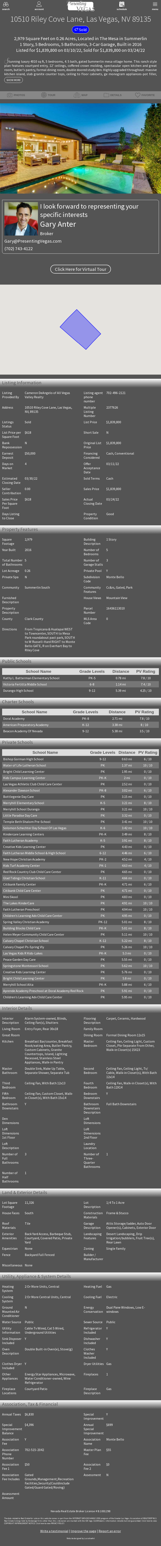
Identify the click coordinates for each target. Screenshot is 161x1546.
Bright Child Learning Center (23, 771)
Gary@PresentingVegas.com (33, 241)
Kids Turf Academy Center (21, 865)
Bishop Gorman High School (23, 759)
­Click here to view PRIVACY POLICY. (50, 1523)
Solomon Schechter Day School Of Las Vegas (34, 828)
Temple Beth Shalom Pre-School (27, 822)
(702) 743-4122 (18, 248)
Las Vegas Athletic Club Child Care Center (32, 784)
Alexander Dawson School (21, 790)
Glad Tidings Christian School (24, 878)
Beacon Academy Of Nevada (23, 731)
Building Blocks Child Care (21, 928)
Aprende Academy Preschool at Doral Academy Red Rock (43, 991)
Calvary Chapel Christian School (26, 941)
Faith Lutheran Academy (20, 840)
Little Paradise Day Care (20, 815)
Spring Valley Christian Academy (26, 922)
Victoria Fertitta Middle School (25, 684)
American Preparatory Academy (25, 725)
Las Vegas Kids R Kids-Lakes (23, 953)
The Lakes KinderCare (18, 903)
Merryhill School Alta (18, 984)
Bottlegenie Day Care (18, 797)
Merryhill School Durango (21, 809)
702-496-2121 (116, 393)
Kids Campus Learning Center (24, 778)
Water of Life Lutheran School (24, 765)
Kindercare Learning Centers (23, 834)
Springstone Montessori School (25, 966)
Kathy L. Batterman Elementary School (31, 678)
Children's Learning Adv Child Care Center (32, 916)
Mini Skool (10, 897)
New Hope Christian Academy (24, 859)
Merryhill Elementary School (23, 803)
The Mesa (109, 38)
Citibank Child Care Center (22, 890)
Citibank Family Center (19, 884)
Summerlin (135, 38)
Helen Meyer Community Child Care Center (33, 934)
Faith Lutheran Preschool (21, 909)
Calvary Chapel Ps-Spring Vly (23, 947)
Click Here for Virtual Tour (80, 269)
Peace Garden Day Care (19, 959)
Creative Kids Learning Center (24, 847)
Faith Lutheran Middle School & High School (34, 853)
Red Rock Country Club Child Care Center (32, 872)
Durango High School (18, 690)
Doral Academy (14, 718)
